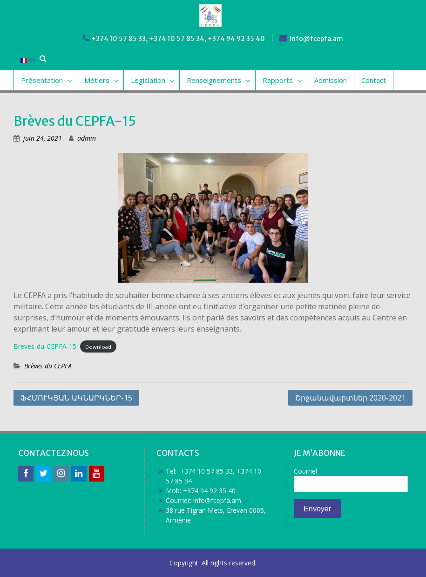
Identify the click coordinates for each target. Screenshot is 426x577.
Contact (373, 80)
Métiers (96, 80)
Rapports (278, 80)
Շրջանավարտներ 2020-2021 (350, 398)
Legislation (148, 80)
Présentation (42, 80)
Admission (330, 80)
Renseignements (214, 80)
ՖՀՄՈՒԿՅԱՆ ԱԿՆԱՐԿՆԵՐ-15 (76, 398)
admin (86, 138)
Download (98, 346)
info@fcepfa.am (316, 38)
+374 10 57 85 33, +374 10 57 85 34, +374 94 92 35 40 (178, 38)
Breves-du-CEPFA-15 (45, 346)
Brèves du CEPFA (48, 365)
